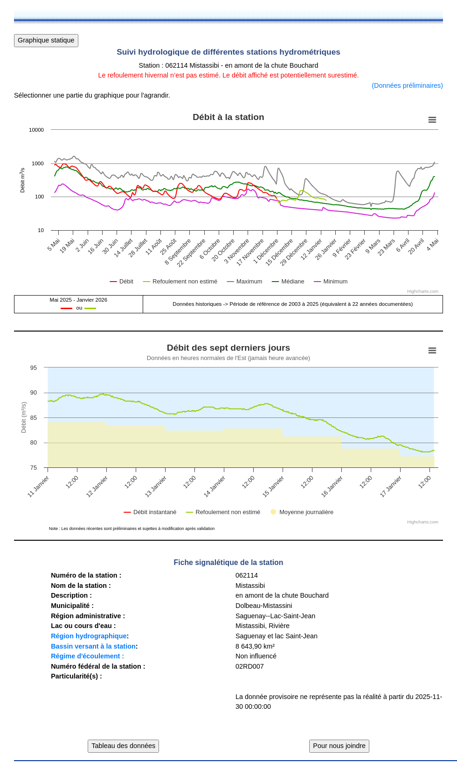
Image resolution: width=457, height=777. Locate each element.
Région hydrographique (88, 636)
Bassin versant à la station (93, 646)
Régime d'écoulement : (87, 656)
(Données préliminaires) (407, 85)
